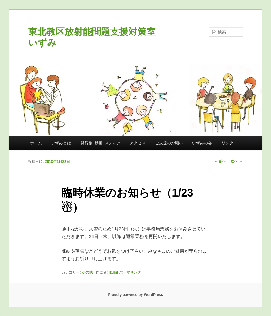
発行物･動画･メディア (100, 143)
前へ (220, 161)
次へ (237, 161)
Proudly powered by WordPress (135, 295)
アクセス (138, 143)
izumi (113, 272)
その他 (87, 272)
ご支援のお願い (169, 143)
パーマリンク (130, 272)
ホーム (36, 143)
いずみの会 (202, 143)
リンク (227, 143)
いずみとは (61, 143)
